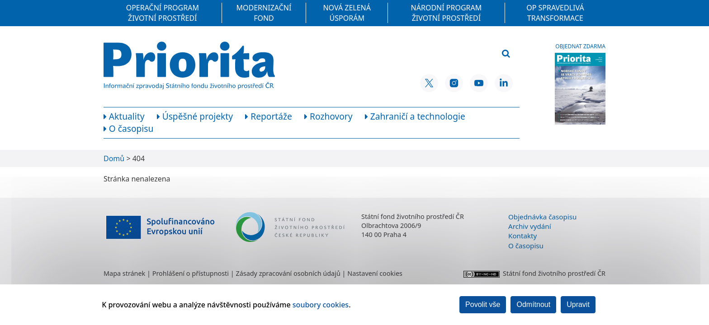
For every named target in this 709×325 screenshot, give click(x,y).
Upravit (578, 304)
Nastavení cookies (374, 273)
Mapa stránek (124, 273)
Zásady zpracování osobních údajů (288, 273)
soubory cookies (321, 305)
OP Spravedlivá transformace (555, 13)
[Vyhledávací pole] (451, 54)
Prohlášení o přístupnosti (190, 273)
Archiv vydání (529, 226)
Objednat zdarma (580, 46)
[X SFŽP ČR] (429, 83)
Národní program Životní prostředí (446, 13)
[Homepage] (189, 65)
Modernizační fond (264, 13)
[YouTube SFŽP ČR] (479, 83)
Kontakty (522, 235)
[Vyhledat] (506, 54)
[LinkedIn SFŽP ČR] (504, 83)
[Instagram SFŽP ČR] (454, 83)
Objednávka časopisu (542, 216)
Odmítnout (533, 304)
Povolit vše (482, 304)
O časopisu (526, 245)
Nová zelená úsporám (347, 13)
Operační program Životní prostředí (162, 13)
